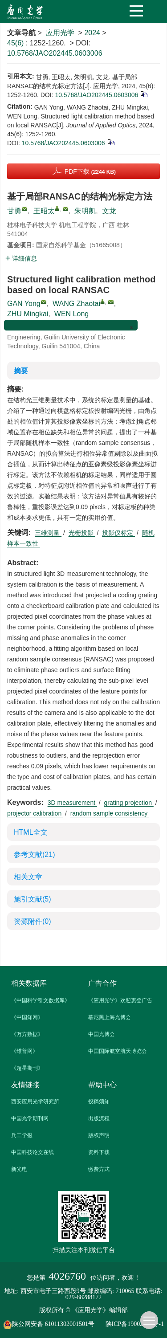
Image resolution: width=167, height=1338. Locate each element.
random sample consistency (109, 813)
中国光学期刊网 (30, 1118)
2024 (92, 33)
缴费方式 (99, 1169)
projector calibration (35, 813)
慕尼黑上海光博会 (109, 1017)
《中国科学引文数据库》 (40, 1000)
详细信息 (21, 258)
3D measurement (72, 802)
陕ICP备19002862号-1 (135, 1324)
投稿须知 (99, 1101)
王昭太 (44, 211)
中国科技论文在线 (32, 1152)
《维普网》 (24, 1051)
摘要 (21, 371)
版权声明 (99, 1135)
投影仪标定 (118, 532)
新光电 (19, 1169)
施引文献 (32, 899)
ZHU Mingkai (27, 314)
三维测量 (48, 532)
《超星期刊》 (27, 1068)
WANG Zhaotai (76, 303)
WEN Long (71, 314)
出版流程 (99, 1118)
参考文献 (34, 854)
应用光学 (60, 33)
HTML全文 (31, 832)
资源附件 (32, 921)
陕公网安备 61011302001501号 (53, 1324)
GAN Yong (24, 303)
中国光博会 (101, 1034)
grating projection (129, 802)
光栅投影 (82, 532)
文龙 (109, 211)
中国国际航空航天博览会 (117, 1051)
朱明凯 (85, 211)
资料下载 (99, 1152)
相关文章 (28, 877)
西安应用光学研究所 (35, 1101)
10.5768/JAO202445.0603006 (54, 53)
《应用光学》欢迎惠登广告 (120, 1000)
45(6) (16, 43)
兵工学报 (22, 1135)
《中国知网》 (27, 1017)
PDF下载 (90, 171)
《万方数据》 (27, 1034)
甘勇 (14, 211)
